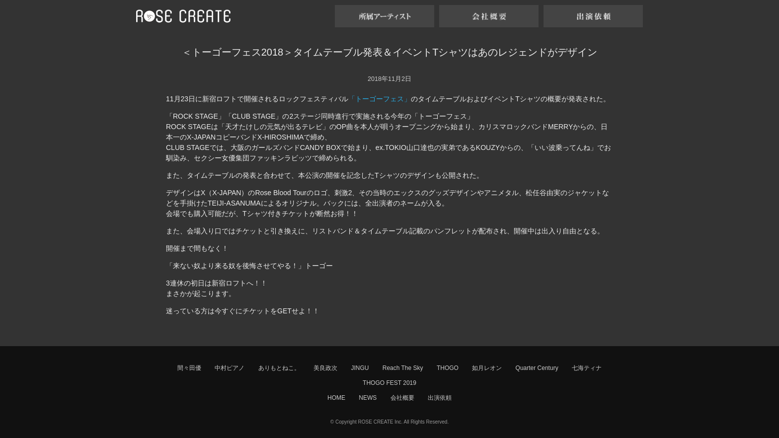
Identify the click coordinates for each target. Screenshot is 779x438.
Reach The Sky (403, 368)
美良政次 (325, 368)
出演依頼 (440, 397)
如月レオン (487, 368)
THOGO (448, 368)
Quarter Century (537, 368)
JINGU (360, 368)
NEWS (368, 397)
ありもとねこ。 (279, 368)
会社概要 (402, 397)
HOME (336, 397)
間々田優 (189, 368)
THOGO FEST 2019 (389, 382)
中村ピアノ (229, 368)
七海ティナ (587, 368)
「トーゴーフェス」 (379, 99)
